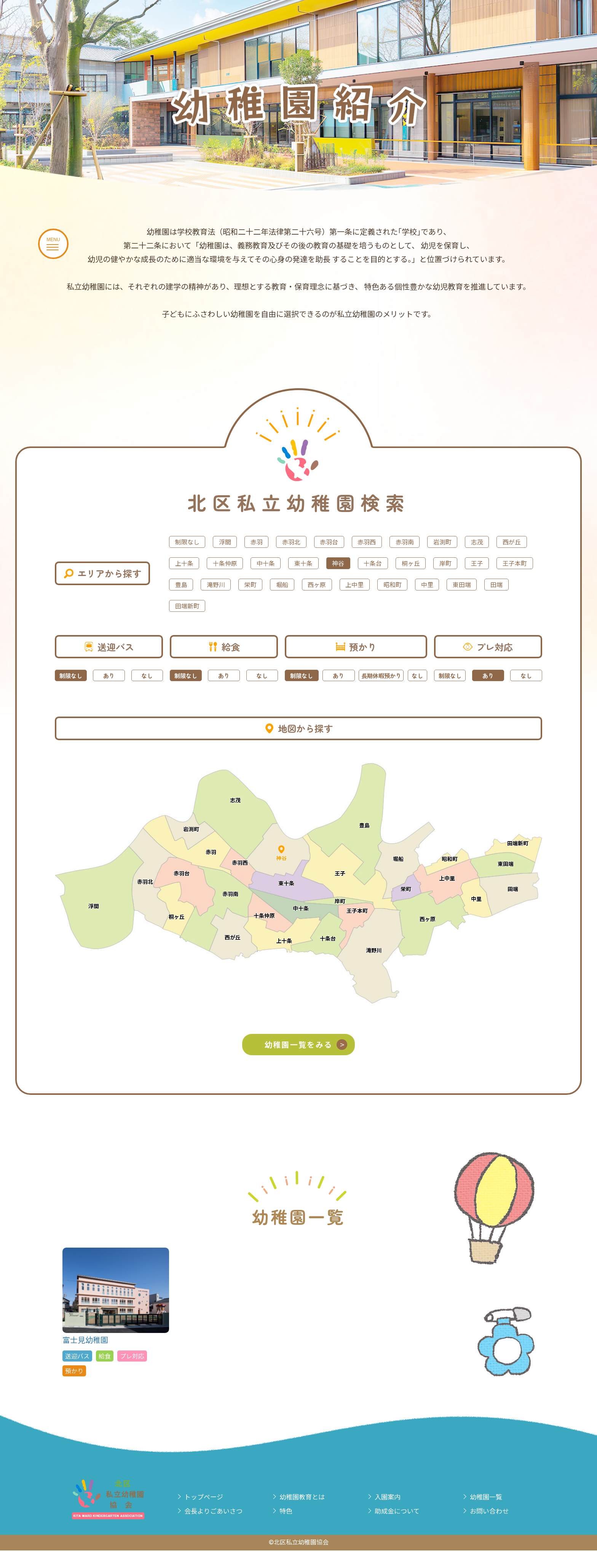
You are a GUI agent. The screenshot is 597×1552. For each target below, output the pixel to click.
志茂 (184, 563)
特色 (289, 1513)
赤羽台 (357, 541)
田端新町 (398, 605)
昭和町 (231, 605)
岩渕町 (489, 541)
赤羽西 (401, 541)
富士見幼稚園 (115, 1313)
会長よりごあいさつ (220, 1513)
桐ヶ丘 (187, 584)
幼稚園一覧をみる (310, 1045)
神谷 (449, 563)
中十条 (364, 563)
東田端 (313, 605)
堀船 (472, 584)
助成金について (403, 1513)
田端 (354, 605)
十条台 (489, 563)
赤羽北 (313, 541)
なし (147, 675)
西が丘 (224, 563)
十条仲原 (316, 563)
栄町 (435, 584)
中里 (272, 605)
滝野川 (394, 584)
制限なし (190, 541)
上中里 (187, 605)
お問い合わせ (494, 1513)
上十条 (269, 563)
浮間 (235, 541)
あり (109, 675)
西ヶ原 (513, 584)
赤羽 (272, 541)
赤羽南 (445, 541)
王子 (265, 584)
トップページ (209, 1497)
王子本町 (309, 584)
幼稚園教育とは (308, 1497)
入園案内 (392, 1497)
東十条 (408, 563)
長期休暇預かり (381, 675)
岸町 (228, 584)
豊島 (354, 584)
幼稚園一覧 (491, 1497)
